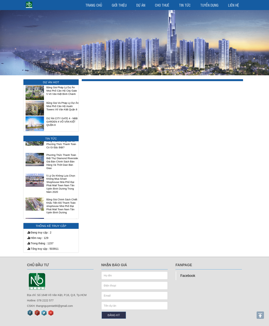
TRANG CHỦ (93, 5)
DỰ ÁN (140, 5)
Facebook (187, 276)
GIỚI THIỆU (119, 5)
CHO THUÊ (162, 5)
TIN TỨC (185, 5)
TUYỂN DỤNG (209, 5)
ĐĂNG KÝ (114, 315)
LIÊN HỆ (233, 5)
